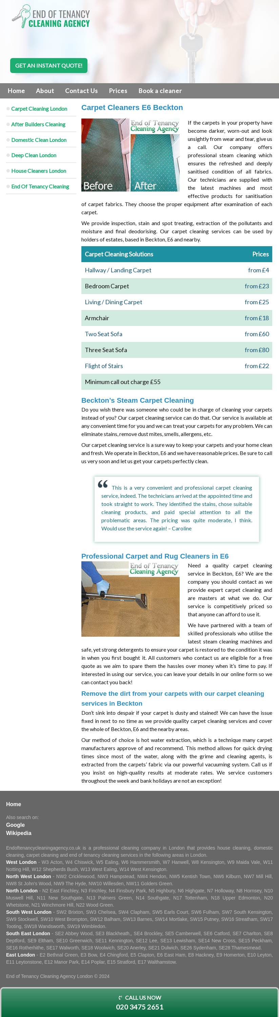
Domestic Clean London (38, 140)
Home (16, 90)
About (45, 90)
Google (15, 825)
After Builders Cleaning (38, 124)
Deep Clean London (33, 155)
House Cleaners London (38, 170)
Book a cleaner (160, 90)
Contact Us (81, 90)
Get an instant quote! (48, 65)
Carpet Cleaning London (39, 108)
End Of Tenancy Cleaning (40, 186)
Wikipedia (19, 833)
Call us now (139, 1003)
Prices (118, 90)
